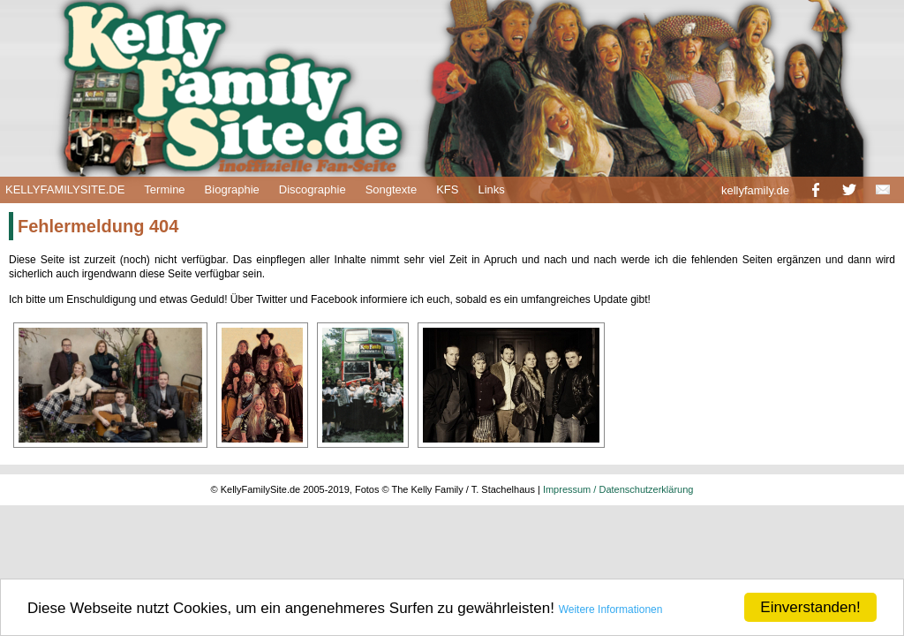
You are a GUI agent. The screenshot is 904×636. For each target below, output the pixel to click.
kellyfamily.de (755, 190)
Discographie (312, 189)
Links (491, 189)
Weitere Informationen (611, 609)
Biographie (232, 189)
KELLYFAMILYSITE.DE (64, 189)
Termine (164, 189)
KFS (447, 189)
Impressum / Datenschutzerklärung (618, 489)
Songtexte (391, 189)
